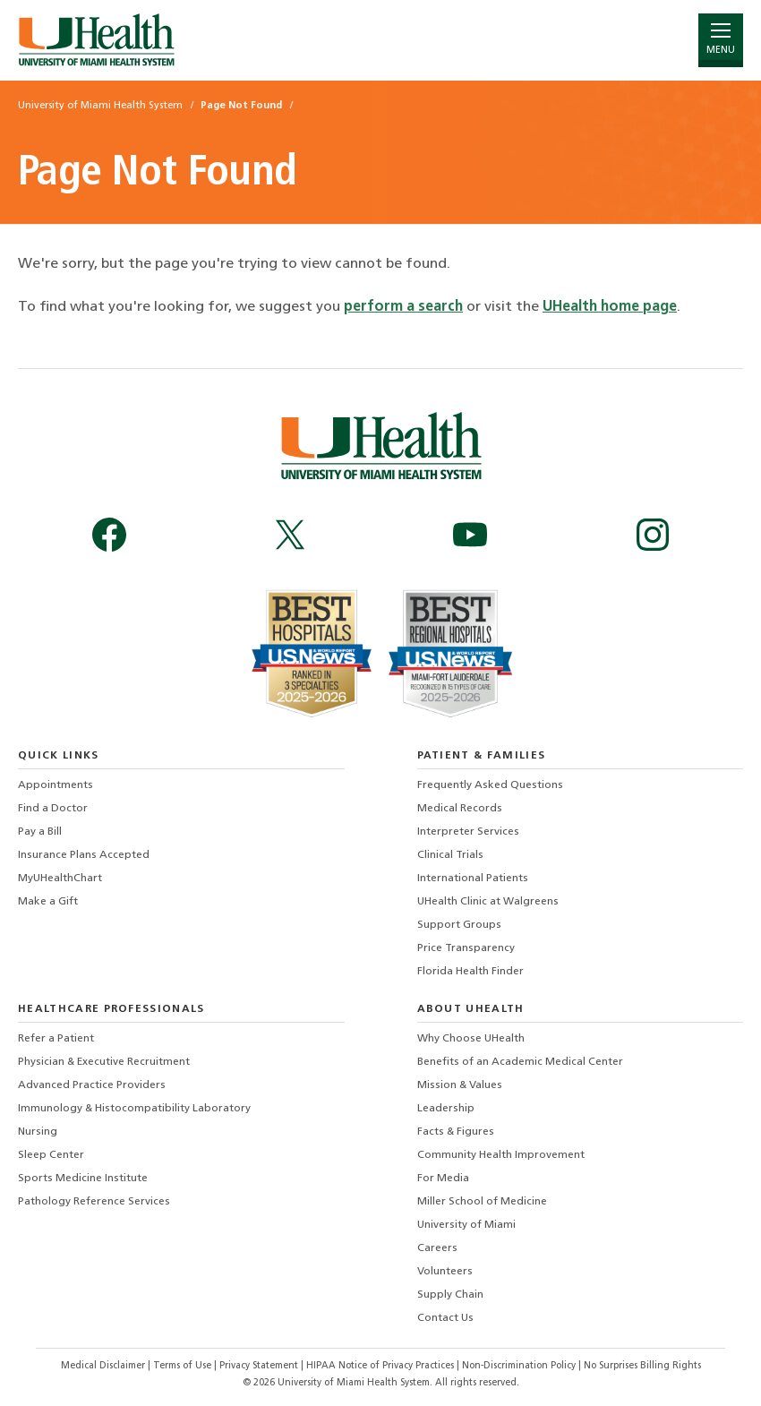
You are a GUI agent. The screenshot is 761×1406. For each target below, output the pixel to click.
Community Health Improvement (501, 1155)
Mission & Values (459, 1085)
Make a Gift (48, 901)
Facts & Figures (455, 1132)
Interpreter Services (468, 832)
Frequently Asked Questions (490, 785)
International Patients (472, 878)
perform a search (403, 307)
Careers (437, 1248)
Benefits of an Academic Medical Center (520, 1062)
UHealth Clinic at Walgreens (488, 901)
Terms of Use (183, 1366)
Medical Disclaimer (104, 1366)
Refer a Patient (56, 1038)
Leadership (446, 1108)
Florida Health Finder (470, 971)
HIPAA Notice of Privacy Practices (380, 1366)
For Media (443, 1178)
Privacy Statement (260, 1366)
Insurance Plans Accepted (84, 855)
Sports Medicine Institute (83, 1178)
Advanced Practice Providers (92, 1085)
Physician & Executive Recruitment (104, 1062)
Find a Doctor (53, 808)
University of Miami (466, 1225)
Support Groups (459, 925)
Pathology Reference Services (94, 1201)
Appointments (55, 785)
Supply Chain (450, 1295)
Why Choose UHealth (471, 1038)
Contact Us (445, 1318)
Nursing (37, 1132)
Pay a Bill (40, 832)
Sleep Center (51, 1155)
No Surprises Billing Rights (642, 1366)
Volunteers (445, 1271)
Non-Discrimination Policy (519, 1366)
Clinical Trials (450, 855)
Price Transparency (466, 948)
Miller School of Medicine (482, 1201)
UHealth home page (610, 307)
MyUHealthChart (60, 878)
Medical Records (459, 808)
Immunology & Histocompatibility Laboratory (134, 1108)
